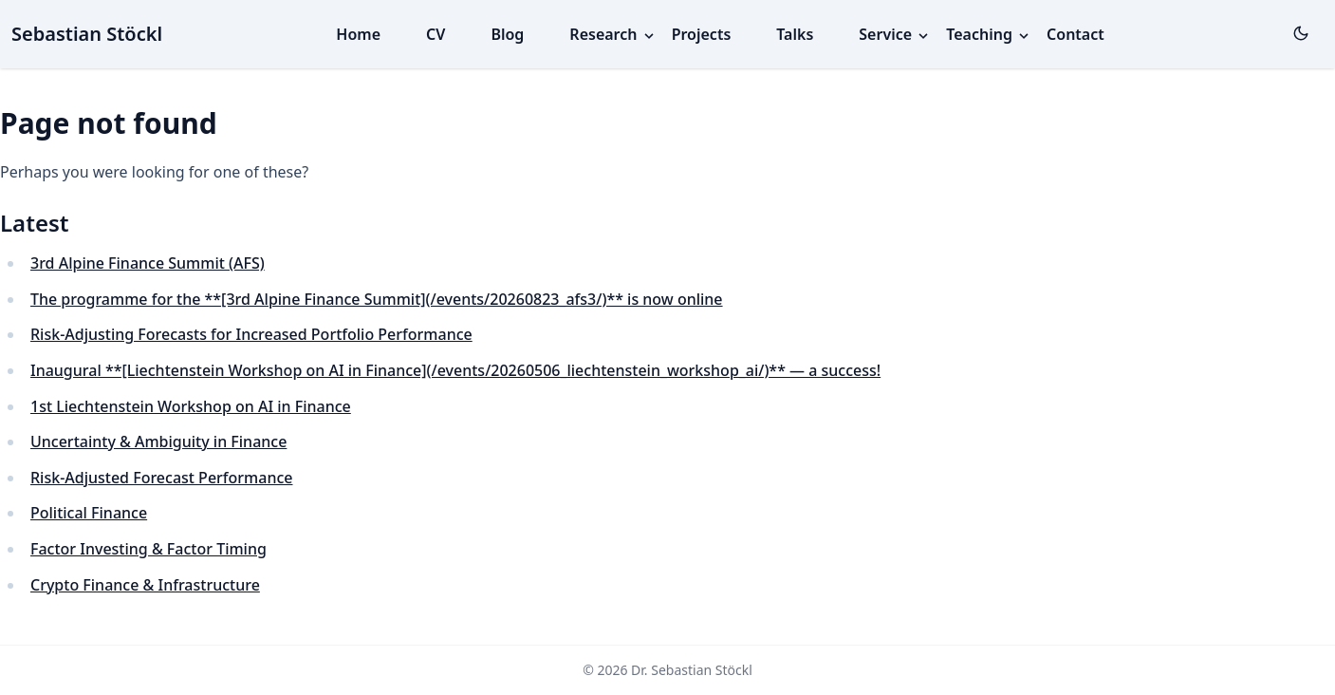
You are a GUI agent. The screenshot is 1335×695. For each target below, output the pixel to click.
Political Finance (88, 512)
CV (435, 34)
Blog (507, 34)
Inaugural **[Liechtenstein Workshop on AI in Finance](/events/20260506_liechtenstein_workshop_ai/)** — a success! (455, 370)
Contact (1075, 34)
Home (358, 34)
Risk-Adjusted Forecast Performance (161, 477)
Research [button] (612, 34)
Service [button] (895, 34)
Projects (702, 34)
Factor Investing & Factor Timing (148, 548)
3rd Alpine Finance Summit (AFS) (147, 263)
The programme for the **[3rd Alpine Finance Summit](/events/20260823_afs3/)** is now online (376, 299)
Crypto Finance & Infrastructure (145, 584)
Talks (794, 34)
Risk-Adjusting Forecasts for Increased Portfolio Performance (251, 334)
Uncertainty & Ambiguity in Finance (158, 441)
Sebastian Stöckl (86, 34)
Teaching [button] (988, 34)
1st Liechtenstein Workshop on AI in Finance (190, 406)
